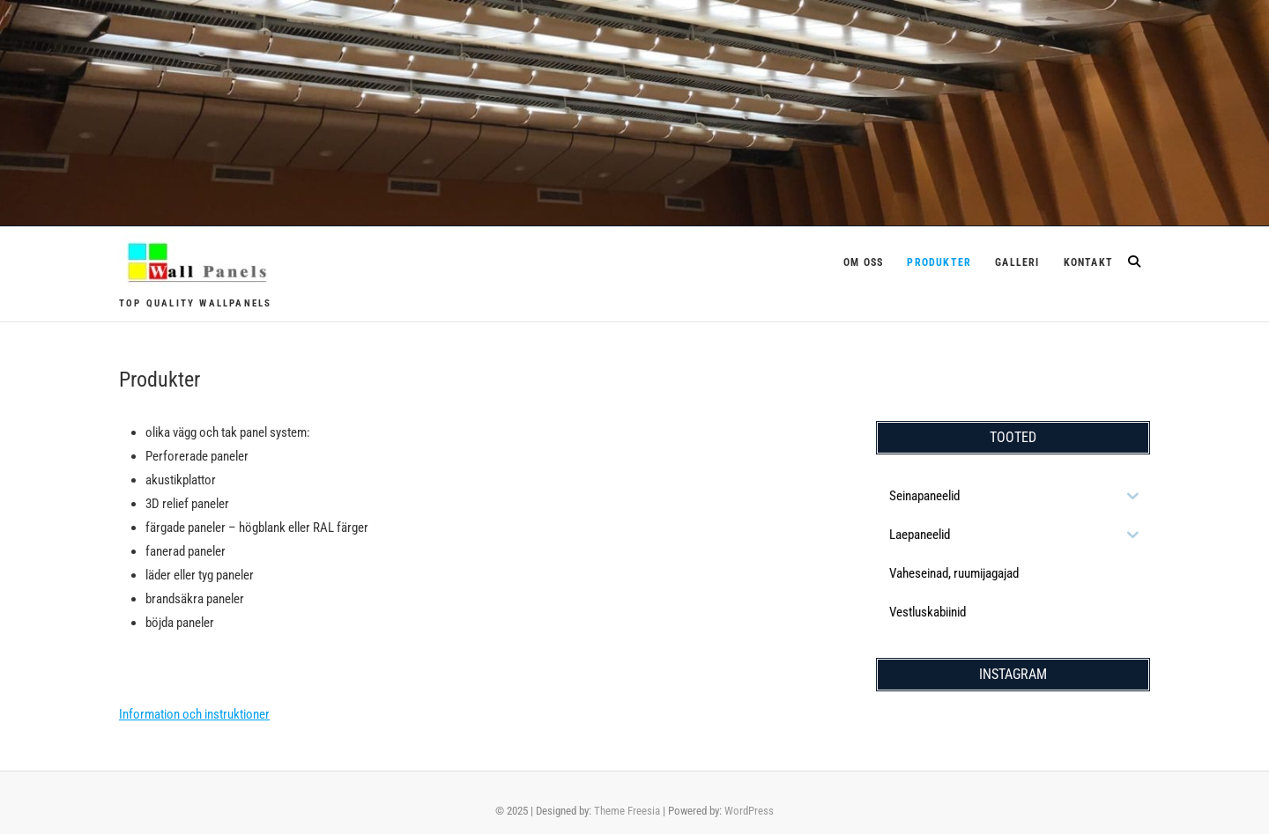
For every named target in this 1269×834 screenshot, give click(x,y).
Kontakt (1088, 262)
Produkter (939, 262)
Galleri (1017, 262)
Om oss (863, 262)
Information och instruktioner (194, 714)
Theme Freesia (627, 810)
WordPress (749, 810)
